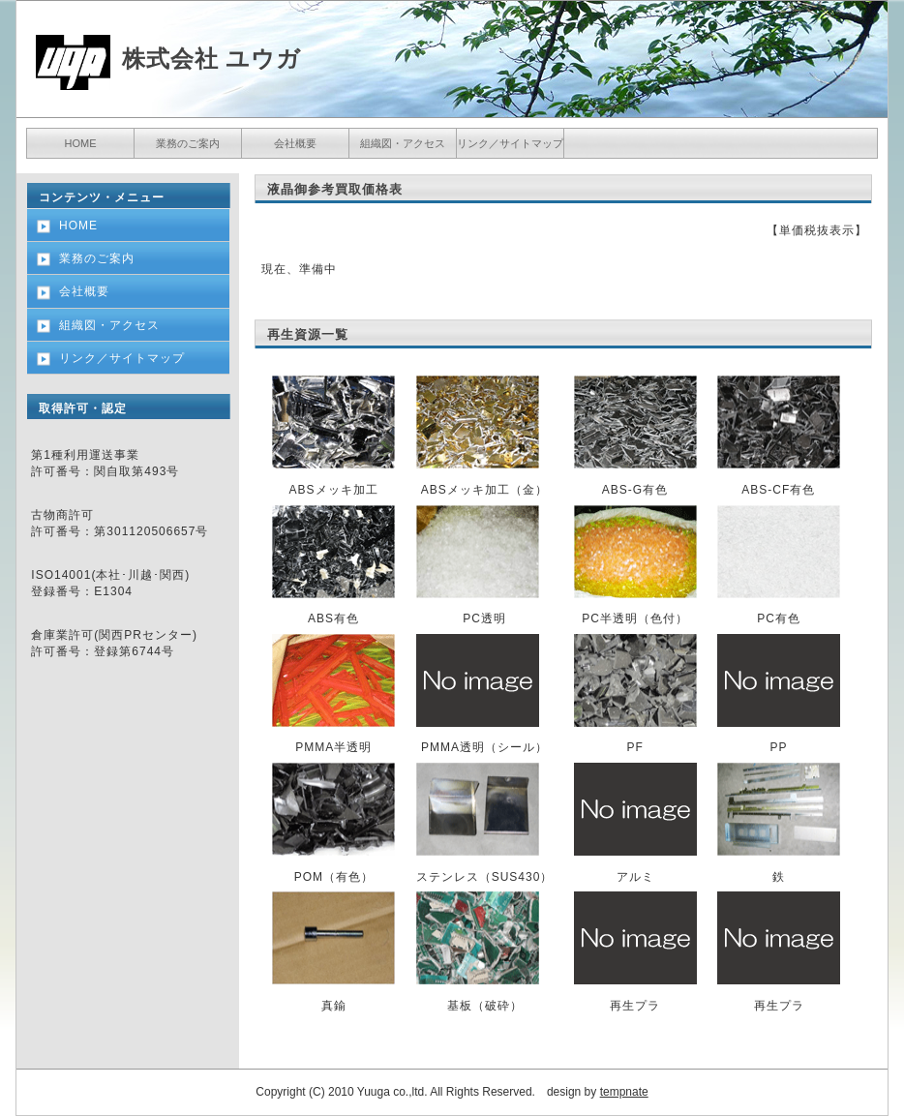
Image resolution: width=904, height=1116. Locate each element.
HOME (81, 143)
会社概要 (295, 143)
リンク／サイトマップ (510, 143)
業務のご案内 (188, 143)
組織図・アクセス (402, 143)
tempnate (624, 1092)
